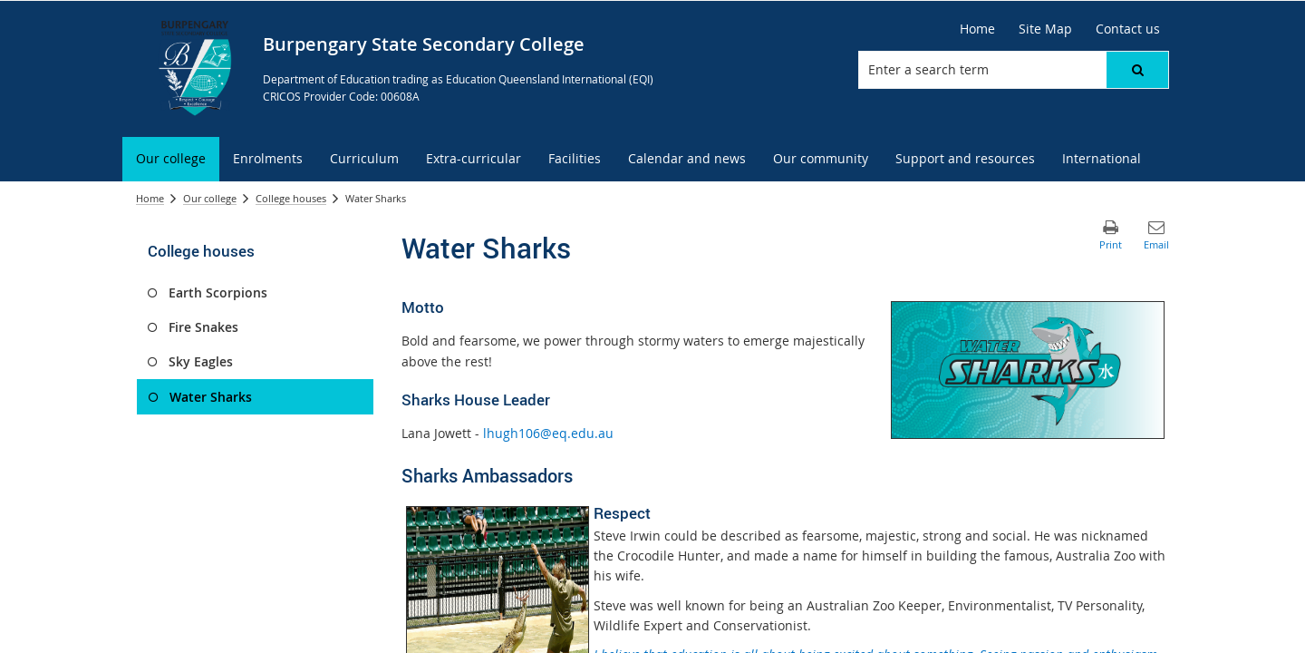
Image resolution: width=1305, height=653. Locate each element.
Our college (210, 198)
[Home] (977, 29)
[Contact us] (1128, 29)
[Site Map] (1045, 29)
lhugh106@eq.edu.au (548, 433)
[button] (1137, 70)
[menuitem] (170, 159)
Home (150, 198)
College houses (291, 198)
